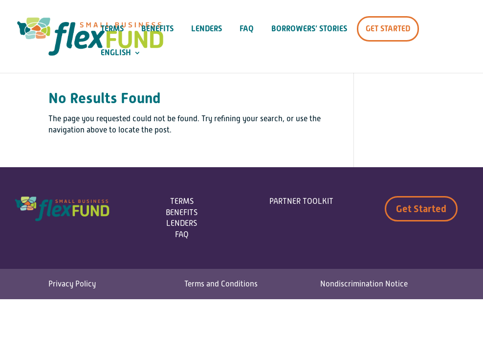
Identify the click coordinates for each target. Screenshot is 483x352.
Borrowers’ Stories (309, 29)
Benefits (157, 29)
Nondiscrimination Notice (364, 284)
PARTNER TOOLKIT (301, 201)
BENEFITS (182, 212)
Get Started (388, 28)
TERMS (182, 201)
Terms (112, 29)
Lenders (206, 29)
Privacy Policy (72, 284)
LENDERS (181, 223)
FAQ (247, 29)
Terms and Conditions (221, 284)
